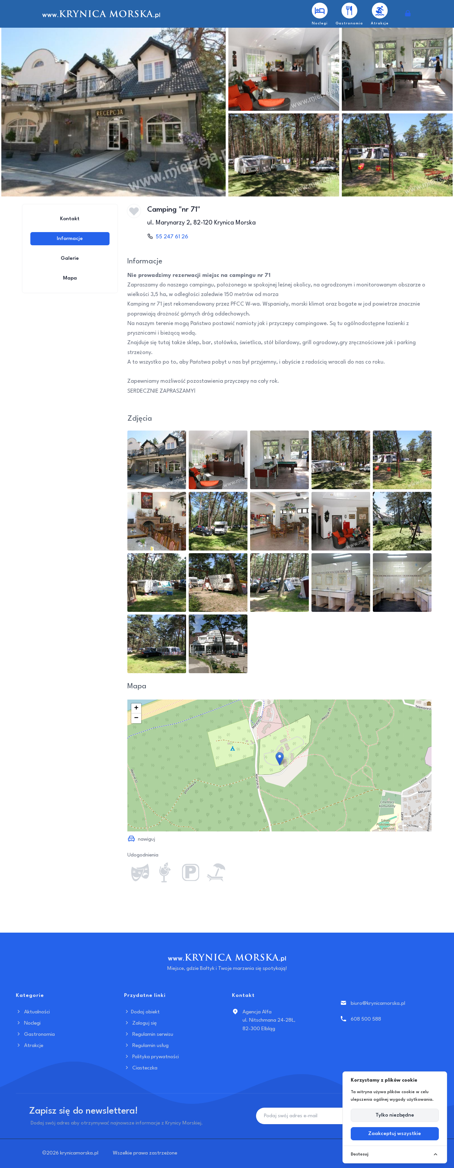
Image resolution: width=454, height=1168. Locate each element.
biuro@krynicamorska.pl (378, 1003)
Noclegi (28, 1023)
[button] (280, 758)
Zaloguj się (140, 1023)
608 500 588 (366, 1019)
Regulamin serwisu (148, 1034)
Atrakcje (29, 1045)
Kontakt (70, 219)
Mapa (70, 278)
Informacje (70, 238)
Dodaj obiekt (142, 1012)
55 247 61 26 (172, 237)
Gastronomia (35, 1034)
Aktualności (33, 1012)
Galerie (70, 258)
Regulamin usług (146, 1045)
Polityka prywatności (151, 1057)
